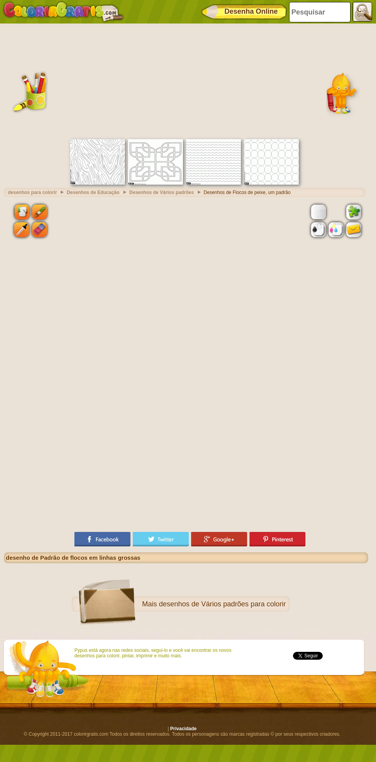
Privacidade (183, 728)
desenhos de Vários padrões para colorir (222, 604)
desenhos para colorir (32, 192)
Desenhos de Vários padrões (161, 192)
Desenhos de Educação (93, 192)
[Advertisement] (186, 80)
